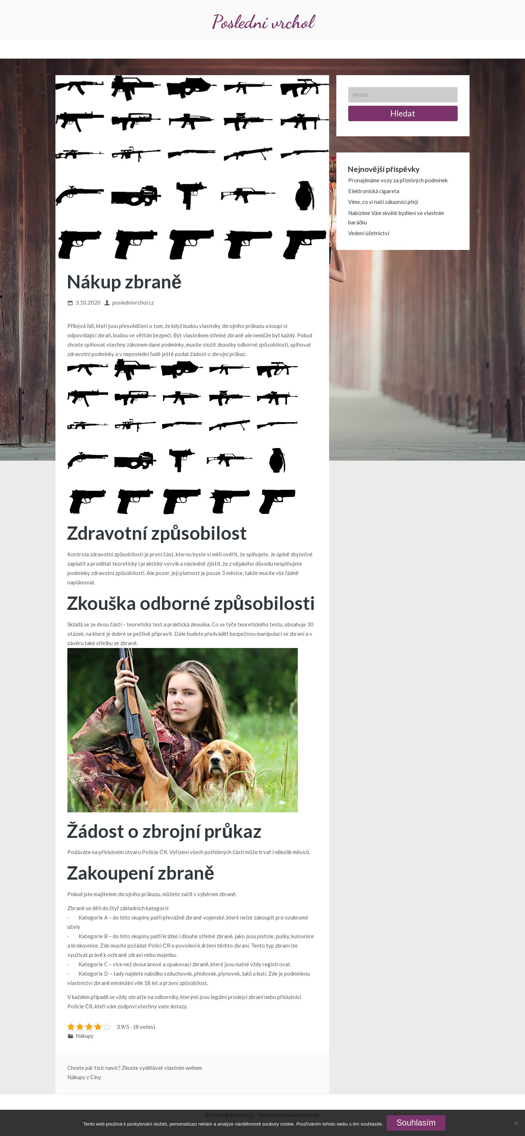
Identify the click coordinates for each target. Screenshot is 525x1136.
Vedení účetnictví (369, 233)
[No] (516, 1123)
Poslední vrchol (262, 22)
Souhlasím (416, 1122)
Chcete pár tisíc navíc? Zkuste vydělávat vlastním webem (134, 1067)
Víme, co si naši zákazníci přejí (383, 202)
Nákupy (85, 1035)
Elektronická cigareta (373, 191)
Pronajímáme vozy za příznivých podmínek (398, 180)
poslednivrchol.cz (133, 302)
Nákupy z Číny (84, 1077)
